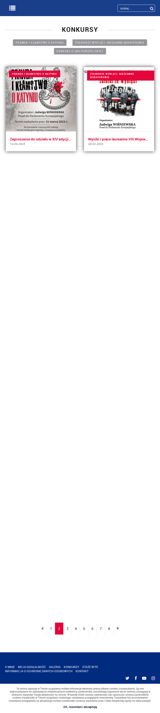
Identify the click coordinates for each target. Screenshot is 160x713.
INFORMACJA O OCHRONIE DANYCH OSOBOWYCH (38, 671)
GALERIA (55, 667)
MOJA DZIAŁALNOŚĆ (32, 667)
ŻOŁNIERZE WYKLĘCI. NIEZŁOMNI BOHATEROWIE (109, 42)
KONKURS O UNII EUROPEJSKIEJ (80, 51)
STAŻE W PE (90, 667)
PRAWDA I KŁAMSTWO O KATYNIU (40, 42)
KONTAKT (82, 671)
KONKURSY (71, 667)
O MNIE (10, 667)
